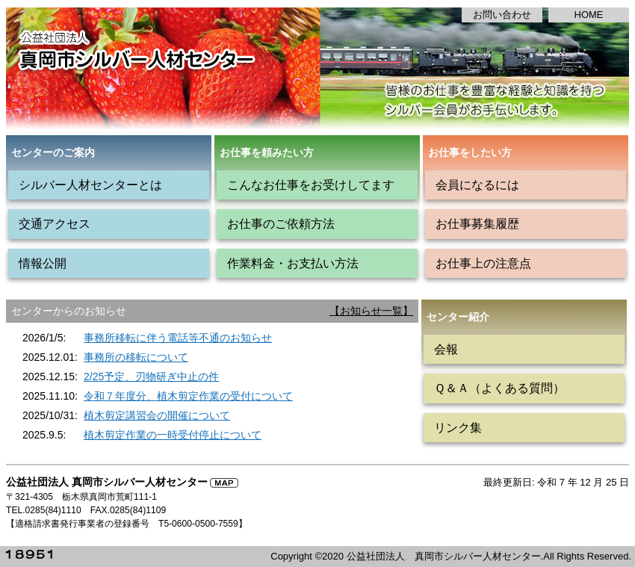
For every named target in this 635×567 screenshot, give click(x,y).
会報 (446, 349)
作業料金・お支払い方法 (293, 263)
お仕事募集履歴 (477, 223)
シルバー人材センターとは (90, 184)
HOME (589, 14)
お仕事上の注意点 (483, 263)
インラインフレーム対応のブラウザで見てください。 (212, 384)
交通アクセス (54, 223)
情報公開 (42, 263)
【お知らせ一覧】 (371, 311)
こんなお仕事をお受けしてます (310, 184)
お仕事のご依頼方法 (281, 223)
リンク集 (458, 427)
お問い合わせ (502, 14)
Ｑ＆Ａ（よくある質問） (499, 387)
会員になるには (477, 184)
